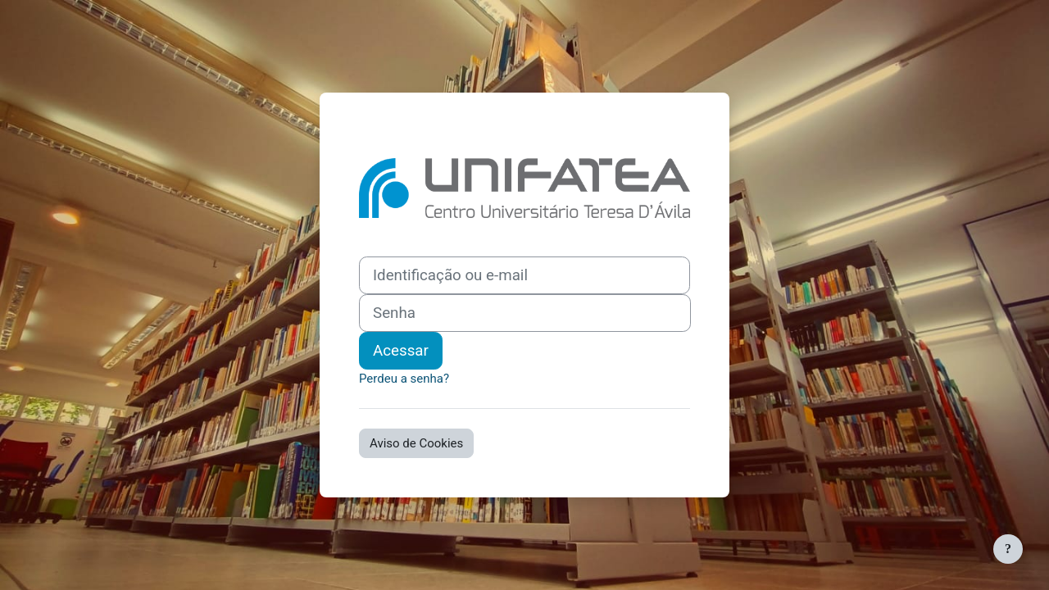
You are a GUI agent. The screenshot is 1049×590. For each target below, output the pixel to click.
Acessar (401, 351)
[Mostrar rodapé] (1008, 549)
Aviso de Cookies (416, 443)
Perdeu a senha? (404, 378)
